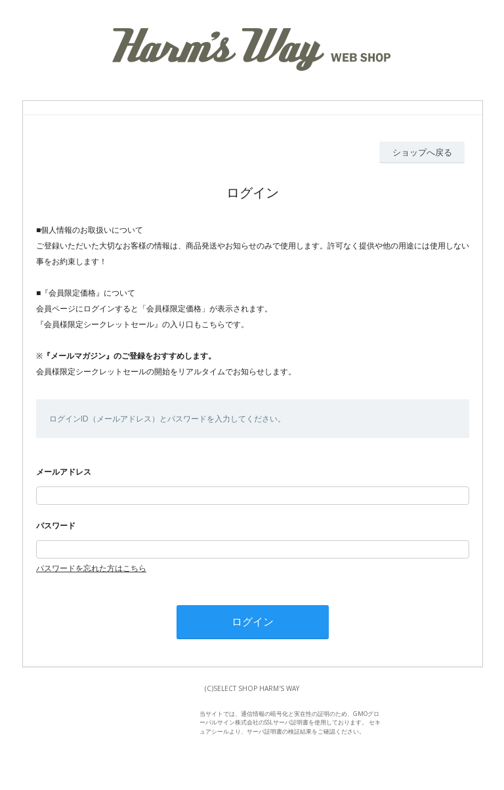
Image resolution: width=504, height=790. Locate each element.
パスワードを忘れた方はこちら (91, 568)
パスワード (55, 525)
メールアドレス (63, 471)
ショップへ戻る (422, 152)
